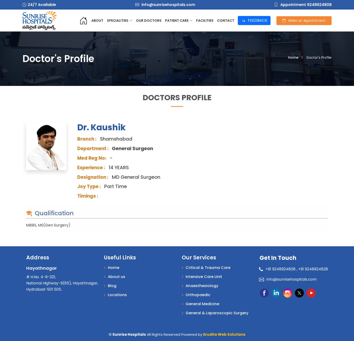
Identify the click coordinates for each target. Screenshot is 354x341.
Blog (112, 286)
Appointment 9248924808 (303, 4)
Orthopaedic (198, 295)
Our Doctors (148, 20)
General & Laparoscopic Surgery (217, 313)
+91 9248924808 (278, 269)
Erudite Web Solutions (224, 334)
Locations (117, 295)
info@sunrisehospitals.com (165, 4)
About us (116, 277)
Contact (225, 20)
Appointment (304, 20)
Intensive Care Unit (204, 277)
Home (293, 57)
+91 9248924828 (313, 269)
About (97, 20)
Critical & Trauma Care (208, 268)
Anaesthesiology (202, 286)
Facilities (204, 20)
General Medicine (202, 304)
